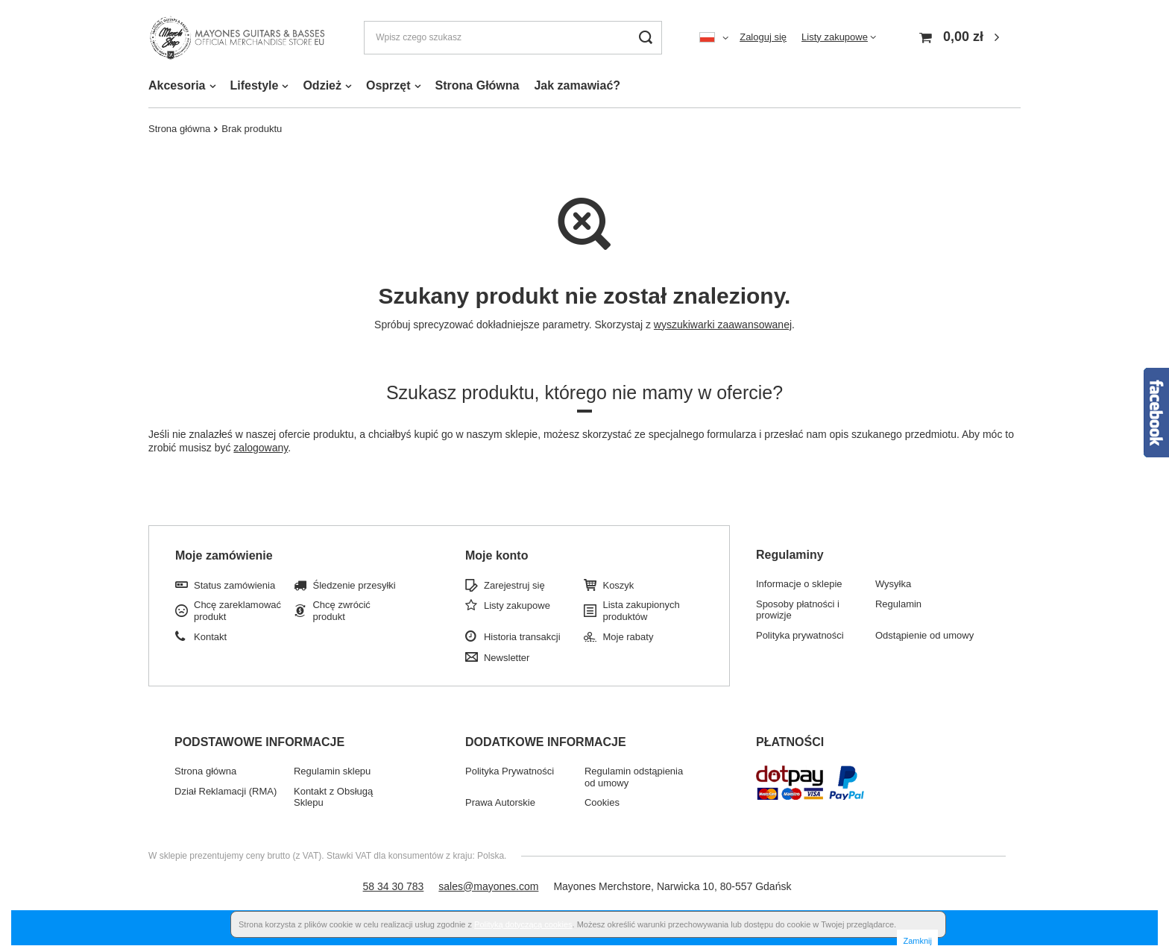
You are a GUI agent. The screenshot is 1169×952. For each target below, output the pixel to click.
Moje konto (496, 555)
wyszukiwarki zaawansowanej (723, 325)
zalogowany (260, 448)
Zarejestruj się (514, 585)
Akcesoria (177, 85)
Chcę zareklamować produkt (237, 610)
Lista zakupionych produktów (640, 610)
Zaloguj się (763, 37)
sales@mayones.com (488, 886)
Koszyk (618, 585)
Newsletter (506, 657)
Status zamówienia (234, 585)
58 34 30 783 (393, 886)
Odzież (322, 85)
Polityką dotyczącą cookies (523, 924)
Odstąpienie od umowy (924, 635)
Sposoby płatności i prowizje (797, 609)
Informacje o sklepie (799, 583)
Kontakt (210, 636)
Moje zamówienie (224, 555)
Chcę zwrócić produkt (341, 610)
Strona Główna (477, 85)
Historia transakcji (522, 636)
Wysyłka (893, 583)
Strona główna (179, 128)
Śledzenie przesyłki (353, 585)
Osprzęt (388, 85)
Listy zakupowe (834, 37)
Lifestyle (254, 85)
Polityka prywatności (800, 635)
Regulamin (898, 604)
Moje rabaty (627, 636)
